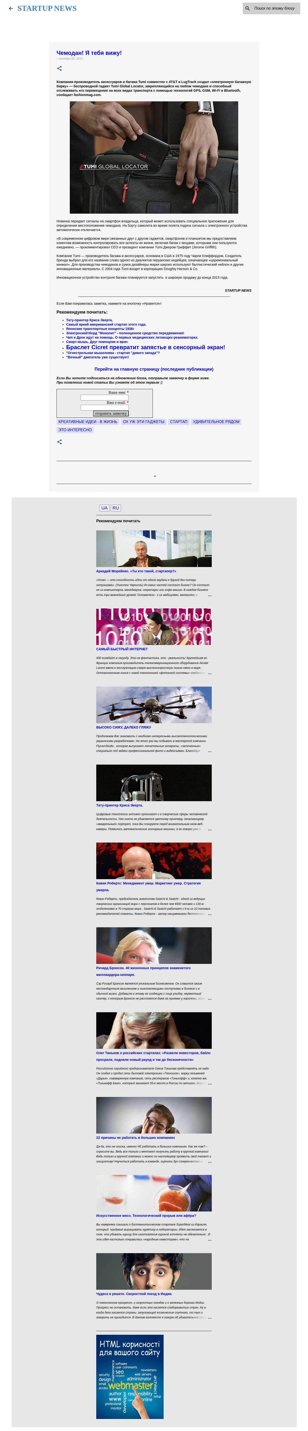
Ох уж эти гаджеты (143, 422)
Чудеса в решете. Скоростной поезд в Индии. (134, 1294)
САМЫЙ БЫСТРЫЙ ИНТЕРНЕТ (122, 649)
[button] (59, 68)
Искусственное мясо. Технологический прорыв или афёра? (146, 1216)
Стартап (178, 422)
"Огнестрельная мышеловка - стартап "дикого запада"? (113, 353)
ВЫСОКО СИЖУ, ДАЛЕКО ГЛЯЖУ (123, 727)
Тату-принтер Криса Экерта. (89, 320)
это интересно (75, 430)
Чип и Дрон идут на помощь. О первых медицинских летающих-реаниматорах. (132, 337)
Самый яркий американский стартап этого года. (106, 324)
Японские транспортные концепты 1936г (100, 329)
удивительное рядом (216, 422)
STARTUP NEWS (47, 8)
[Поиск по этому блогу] (275, 8)
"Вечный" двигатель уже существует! (97, 357)
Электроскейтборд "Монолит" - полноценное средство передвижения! (125, 333)
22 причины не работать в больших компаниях (135, 1138)
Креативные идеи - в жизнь (87, 422)
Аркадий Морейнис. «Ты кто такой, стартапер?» (136, 571)
